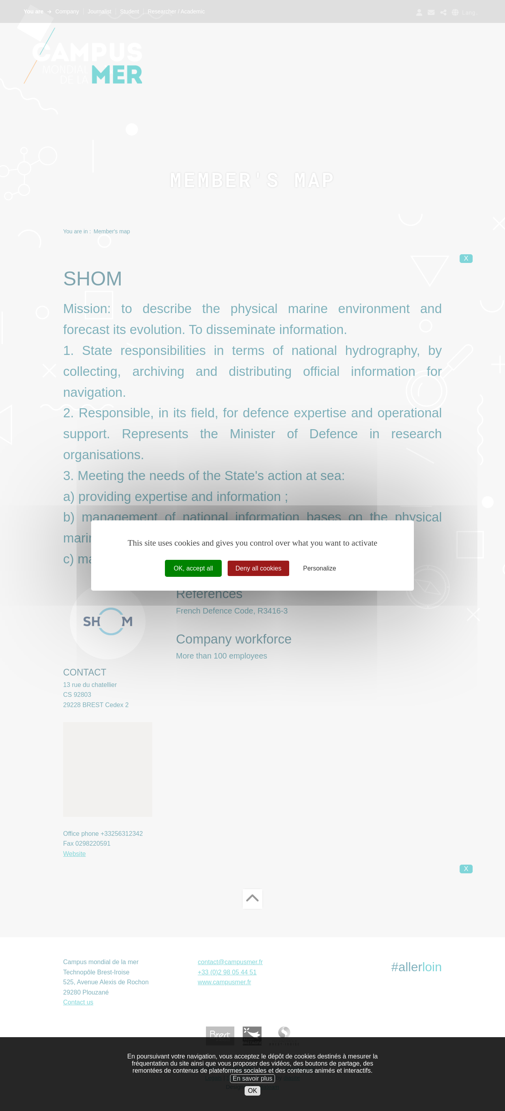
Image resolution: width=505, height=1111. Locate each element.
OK (252, 1095)
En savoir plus (253, 1083)
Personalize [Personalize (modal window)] (319, 568)
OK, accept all (193, 568)
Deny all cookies (259, 568)
